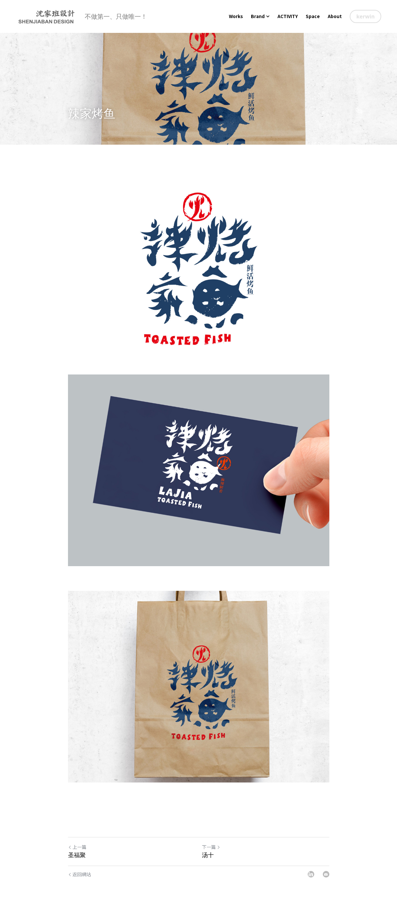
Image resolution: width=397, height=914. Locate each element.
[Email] (326, 874)
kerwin (365, 16)
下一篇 (211, 847)
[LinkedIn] (311, 874)
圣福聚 (77, 855)
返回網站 (79, 874)
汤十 (208, 855)
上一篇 (77, 847)
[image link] (46, 16)
